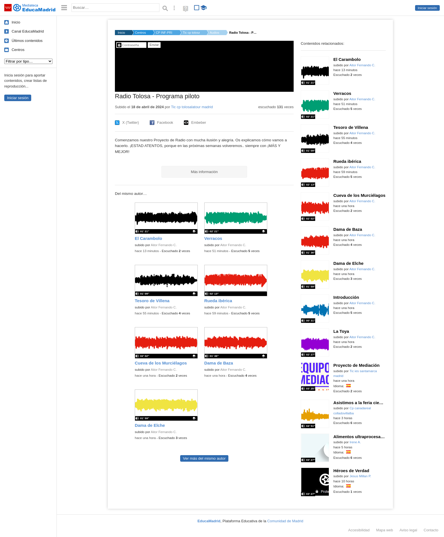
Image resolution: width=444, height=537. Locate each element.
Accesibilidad (358, 530)
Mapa (384, 530)
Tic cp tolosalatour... (191, 32)
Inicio (16, 22)
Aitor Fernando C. (164, 245)
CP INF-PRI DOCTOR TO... (164, 32)
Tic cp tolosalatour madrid (192, 107)
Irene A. (355, 442)
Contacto (431, 530)
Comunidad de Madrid (285, 521)
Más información (204, 172)
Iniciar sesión (427, 8)
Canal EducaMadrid (28, 31)
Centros (18, 50)
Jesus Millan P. (360, 476)
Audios (214, 32)
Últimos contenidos (27, 41)
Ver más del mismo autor (204, 458)
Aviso (408, 530)
